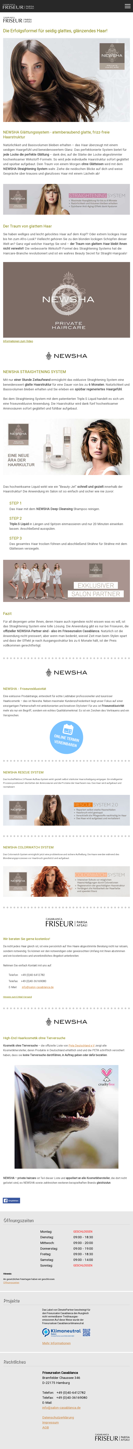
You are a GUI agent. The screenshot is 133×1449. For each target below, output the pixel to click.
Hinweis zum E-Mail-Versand (17, 996)
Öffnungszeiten (11, 1282)
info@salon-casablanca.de (38, 987)
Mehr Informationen (56, 1343)
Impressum (50, 1422)
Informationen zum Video (18, 341)
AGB (45, 1427)
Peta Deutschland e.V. (82, 1045)
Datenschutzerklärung (58, 1417)
